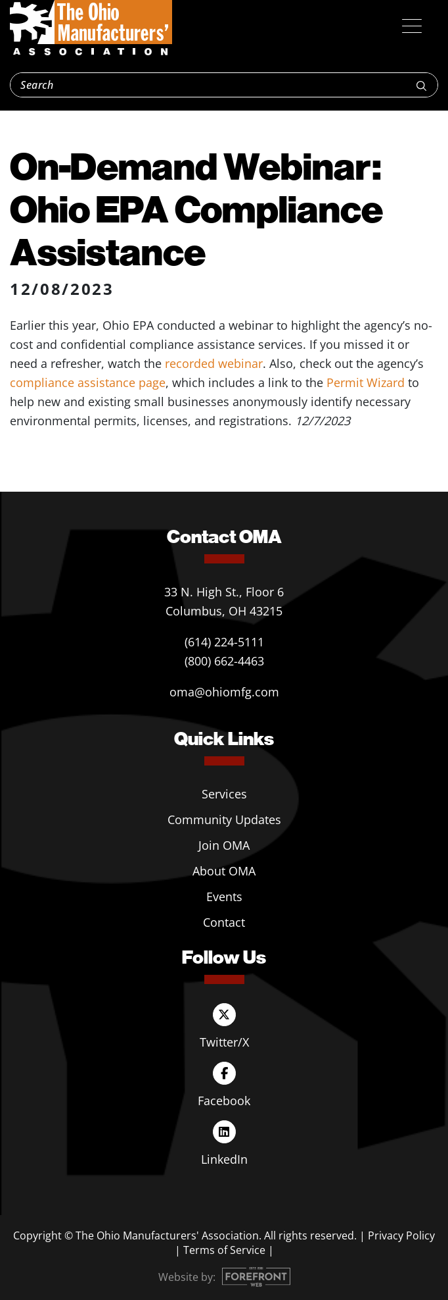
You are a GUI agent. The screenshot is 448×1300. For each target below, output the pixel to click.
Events (224, 896)
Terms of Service (224, 1250)
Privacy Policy (401, 1235)
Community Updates (224, 819)
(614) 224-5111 (224, 642)
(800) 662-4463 (224, 661)
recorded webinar (214, 363)
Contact (224, 922)
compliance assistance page (88, 382)
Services (224, 794)
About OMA (224, 871)
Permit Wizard (365, 382)
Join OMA (224, 845)
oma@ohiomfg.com (224, 692)
